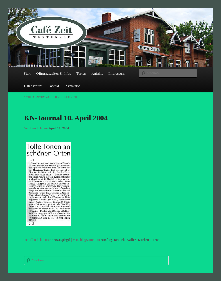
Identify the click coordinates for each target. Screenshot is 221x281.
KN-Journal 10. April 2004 (66, 118)
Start (27, 73)
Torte (155, 240)
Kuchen (143, 240)
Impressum (116, 73)
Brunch (119, 240)
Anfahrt (97, 73)
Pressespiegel (60, 240)
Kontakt (53, 86)
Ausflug (106, 240)
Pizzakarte (72, 86)
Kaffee (131, 240)
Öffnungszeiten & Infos (53, 73)
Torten (81, 73)
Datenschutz (33, 86)
